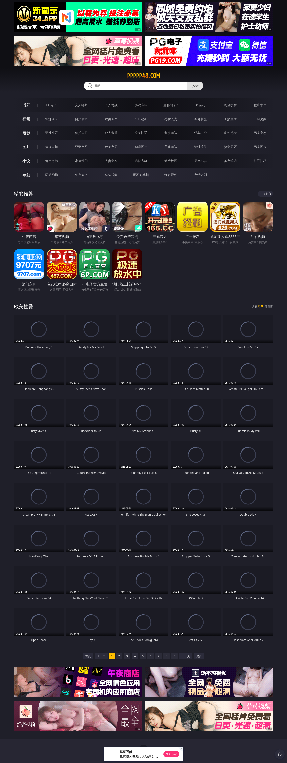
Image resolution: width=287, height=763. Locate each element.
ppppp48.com (143, 76)
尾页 (199, 656)
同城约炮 (51, 175)
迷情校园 (170, 161)
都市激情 (51, 161)
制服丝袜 (170, 133)
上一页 (101, 656)
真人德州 (81, 105)
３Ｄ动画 (141, 119)
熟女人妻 (170, 119)
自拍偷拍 (81, 119)
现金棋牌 (230, 105)
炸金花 (200, 105)
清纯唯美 (200, 147)
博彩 (26, 105)
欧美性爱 (141, 133)
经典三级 (200, 133)
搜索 (195, 86)
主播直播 (230, 119)
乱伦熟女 (230, 133)
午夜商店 (81, 175)
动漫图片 (141, 147)
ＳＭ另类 (260, 119)
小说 (26, 160)
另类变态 (260, 133)
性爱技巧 (260, 161)
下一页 (186, 656)
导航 (26, 174)
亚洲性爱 (51, 133)
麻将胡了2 (170, 105)
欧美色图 (111, 147)
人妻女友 (111, 161)
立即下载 (171, 754)
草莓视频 (111, 175)
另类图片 (260, 147)
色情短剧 (200, 175)
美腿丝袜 (170, 147)
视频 (26, 119)
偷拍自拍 (81, 133)
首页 (88, 656)
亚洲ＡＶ (51, 119)
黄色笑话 (230, 161)
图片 (26, 146)
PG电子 (51, 105)
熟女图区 (230, 147)
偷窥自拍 (51, 147)
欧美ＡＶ (111, 119)
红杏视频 (170, 175)
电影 (26, 132)
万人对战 (111, 105)
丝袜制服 (200, 119)
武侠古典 (141, 161)
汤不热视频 (141, 175)
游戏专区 (141, 105)
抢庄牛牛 (260, 105)
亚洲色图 (81, 147)
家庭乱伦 (81, 161)
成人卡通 (111, 133)
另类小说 (200, 161)
